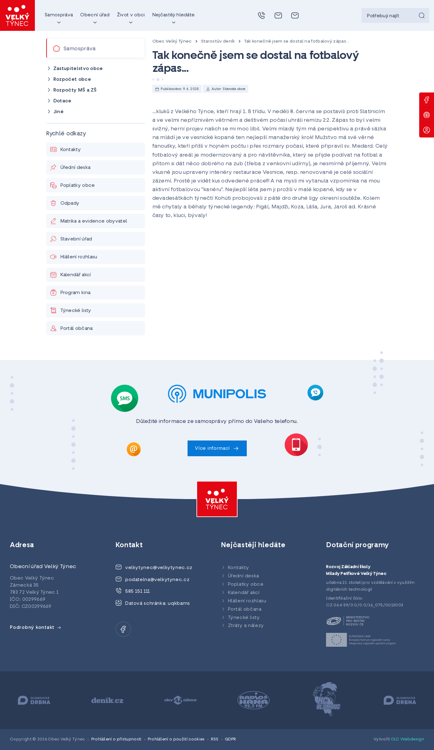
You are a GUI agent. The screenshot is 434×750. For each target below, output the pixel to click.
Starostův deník (218, 41)
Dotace (62, 101)
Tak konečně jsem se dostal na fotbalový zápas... (296, 41)
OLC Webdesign (407, 739)
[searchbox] (395, 15)
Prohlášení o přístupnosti (116, 739)
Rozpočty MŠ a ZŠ (75, 90)
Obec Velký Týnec (172, 41)
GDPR (230, 739)
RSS (215, 739)
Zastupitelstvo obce (78, 68)
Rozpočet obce (72, 79)
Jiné (58, 111)
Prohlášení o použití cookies (176, 739)
